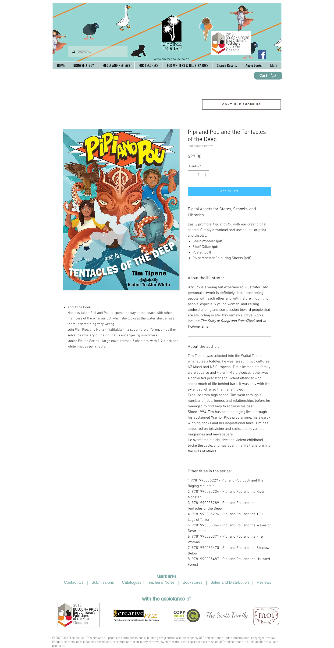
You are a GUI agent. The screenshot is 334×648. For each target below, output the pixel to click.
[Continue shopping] (241, 104)
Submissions (103, 582)
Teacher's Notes (161, 582)
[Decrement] (191, 175)
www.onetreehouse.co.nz (171, 59)
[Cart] (268, 76)
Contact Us (74, 582)
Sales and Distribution (229, 582)
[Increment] (206, 175)
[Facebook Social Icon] (262, 54)
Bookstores (193, 582)
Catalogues (132, 582)
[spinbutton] (198, 175)
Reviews (264, 582)
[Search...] (98, 51)
